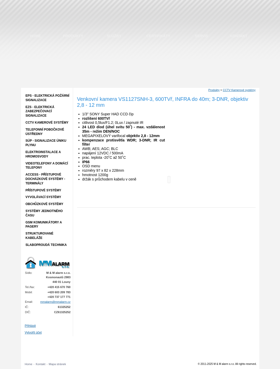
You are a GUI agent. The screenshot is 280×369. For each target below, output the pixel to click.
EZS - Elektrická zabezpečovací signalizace (40, 111)
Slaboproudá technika (46, 245)
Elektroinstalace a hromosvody (43, 154)
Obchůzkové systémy (44, 204)
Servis (201, 36)
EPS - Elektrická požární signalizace (47, 98)
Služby (114, 36)
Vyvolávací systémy (43, 197)
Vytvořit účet (33, 332)
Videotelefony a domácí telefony (47, 166)
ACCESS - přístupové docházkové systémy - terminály (45, 179)
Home (35, 36)
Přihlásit (30, 326)
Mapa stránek (57, 364)
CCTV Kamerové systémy (47, 122)
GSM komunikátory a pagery (44, 225)
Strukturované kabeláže (40, 236)
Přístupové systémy (43, 190)
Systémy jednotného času (44, 213)
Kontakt (238, 36)
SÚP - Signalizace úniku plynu (46, 143)
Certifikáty (158, 36)
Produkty (73, 36)
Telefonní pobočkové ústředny (45, 132)
